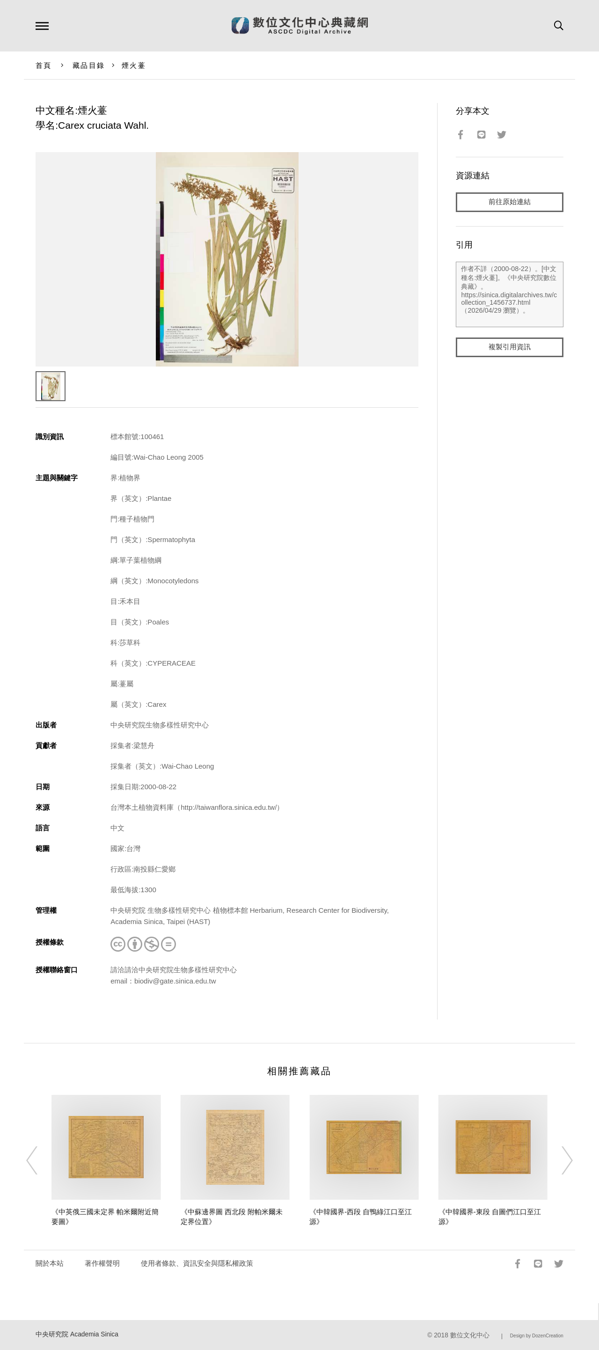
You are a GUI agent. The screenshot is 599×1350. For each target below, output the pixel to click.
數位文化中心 (469, 1335)
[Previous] (40, 1160)
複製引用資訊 (510, 347)
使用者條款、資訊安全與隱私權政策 (197, 1263)
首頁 (44, 65)
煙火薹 (134, 65)
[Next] (558, 1160)
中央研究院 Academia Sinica (77, 1334)
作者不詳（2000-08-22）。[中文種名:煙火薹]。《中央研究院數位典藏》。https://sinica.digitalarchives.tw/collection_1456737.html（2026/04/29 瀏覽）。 (509, 294)
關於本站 (50, 1263)
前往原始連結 (510, 202)
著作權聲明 (102, 1263)
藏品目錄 (89, 65)
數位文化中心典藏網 (300, 26)
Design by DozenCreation (536, 1335)
